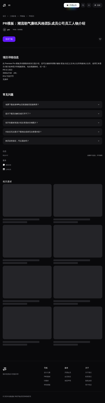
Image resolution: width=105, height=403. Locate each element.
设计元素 (47, 372)
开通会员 (68, 372)
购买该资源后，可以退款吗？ (52, 141)
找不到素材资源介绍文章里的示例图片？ (52, 123)
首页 (4, 16)
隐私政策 (88, 381)
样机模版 (47, 385)
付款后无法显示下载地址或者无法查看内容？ (52, 132)
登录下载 (9, 39)
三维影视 (13, 16)
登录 (97, 5)
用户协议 (88, 385)
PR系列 (31, 16)
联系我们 (88, 376)
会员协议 (68, 376)
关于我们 (88, 372)
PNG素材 (47, 376)
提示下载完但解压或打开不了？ (52, 114)
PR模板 (22, 16)
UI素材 (46, 381)
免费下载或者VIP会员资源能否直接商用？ (52, 104)
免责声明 (68, 381)
